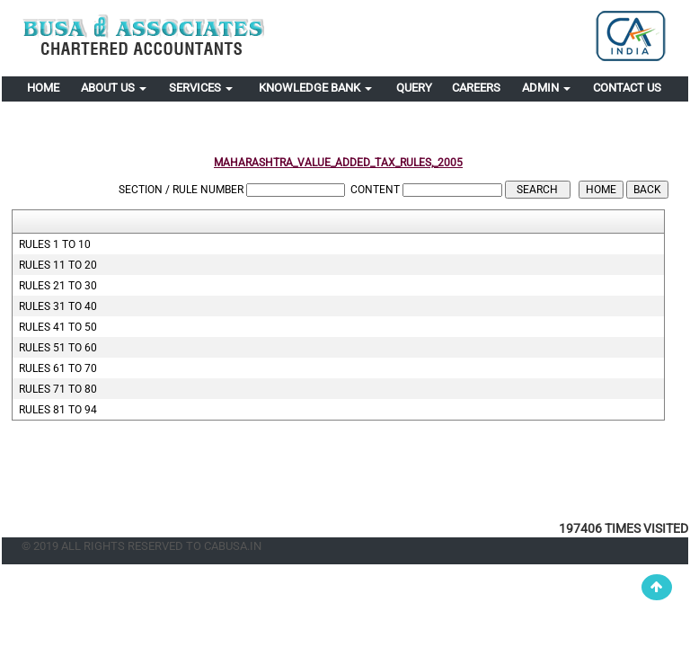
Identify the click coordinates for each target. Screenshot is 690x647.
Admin (546, 87)
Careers (476, 87)
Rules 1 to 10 (55, 244)
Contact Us (627, 87)
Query (414, 87)
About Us (113, 87)
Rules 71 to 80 (58, 389)
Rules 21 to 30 (58, 285)
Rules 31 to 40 (58, 306)
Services (201, 87)
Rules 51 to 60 (58, 347)
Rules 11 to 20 (58, 265)
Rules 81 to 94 (58, 409)
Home (43, 87)
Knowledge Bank (315, 87)
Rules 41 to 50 (58, 327)
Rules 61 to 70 (58, 368)
